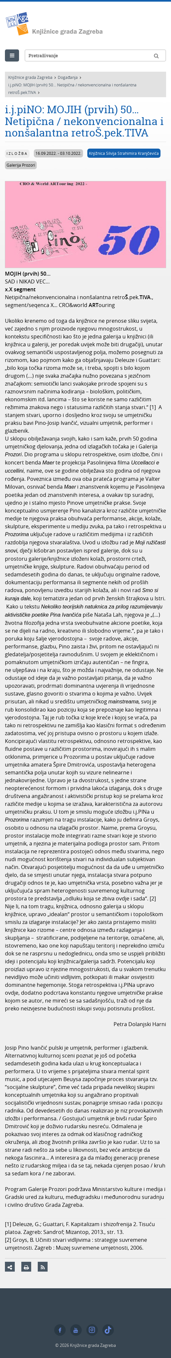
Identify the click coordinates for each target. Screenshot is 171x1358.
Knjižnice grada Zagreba (30, 77)
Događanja (68, 77)
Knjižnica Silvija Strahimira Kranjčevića (124, 153)
